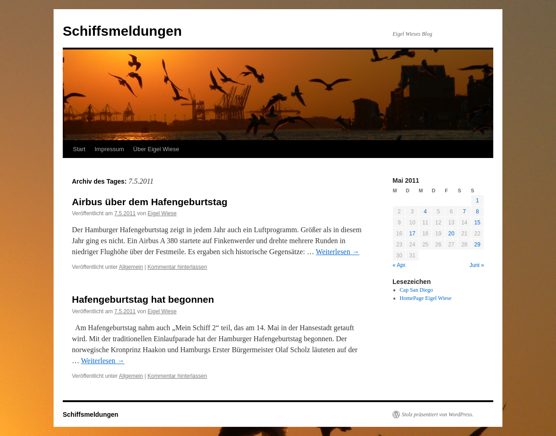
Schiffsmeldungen (122, 30)
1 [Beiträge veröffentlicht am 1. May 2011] (477, 200)
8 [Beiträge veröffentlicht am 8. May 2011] (477, 211)
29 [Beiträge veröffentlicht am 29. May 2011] (477, 244)
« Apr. (399, 265)
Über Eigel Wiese (156, 149)
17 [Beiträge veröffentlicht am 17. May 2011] (412, 233)
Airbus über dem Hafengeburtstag (150, 201)
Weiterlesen (338, 252)
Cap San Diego (416, 290)
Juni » (476, 265)
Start (79, 149)
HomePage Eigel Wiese (426, 298)
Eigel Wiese (161, 213)
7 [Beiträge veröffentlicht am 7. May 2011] (464, 211)
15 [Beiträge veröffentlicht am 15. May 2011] (477, 222)
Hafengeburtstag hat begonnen (143, 299)
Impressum (109, 149)
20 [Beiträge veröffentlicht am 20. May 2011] (451, 233)
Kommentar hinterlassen (177, 267)
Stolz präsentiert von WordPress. (438, 414)
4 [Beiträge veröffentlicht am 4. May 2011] (425, 211)
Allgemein (131, 267)
